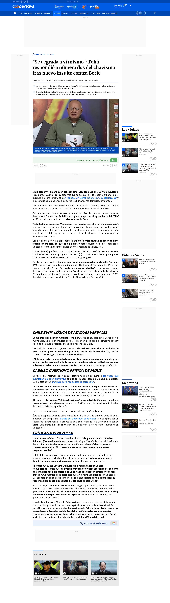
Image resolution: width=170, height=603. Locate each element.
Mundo (57, 13)
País (20, 13)
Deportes (38, 13)
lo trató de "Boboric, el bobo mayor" (78, 418)
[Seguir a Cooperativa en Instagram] (27, 1)
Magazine (28, 13)
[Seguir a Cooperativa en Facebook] (22, 1)
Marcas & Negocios (109, 13)
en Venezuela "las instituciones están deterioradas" (90, 197)
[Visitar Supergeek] (144, 15)
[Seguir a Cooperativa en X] (24, 1)
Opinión (65, 13)
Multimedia (84, 13)
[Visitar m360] (140, 15)
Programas (95, 13)
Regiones (47, 13)
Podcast (74, 13)
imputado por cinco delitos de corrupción (73, 381)
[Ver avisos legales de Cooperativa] (137, 15)
